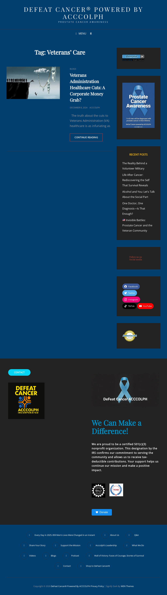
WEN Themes (127, 586)
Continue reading (89, 138)
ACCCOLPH (95, 107)
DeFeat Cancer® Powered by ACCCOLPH (83, 13)
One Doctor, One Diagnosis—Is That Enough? (133, 208)
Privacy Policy (97, 586)
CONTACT (19, 372)
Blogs (73, 68)
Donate (102, 512)
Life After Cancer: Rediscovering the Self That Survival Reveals (135, 180)
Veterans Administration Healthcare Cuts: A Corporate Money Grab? (87, 87)
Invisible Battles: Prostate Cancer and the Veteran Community (137, 225)
